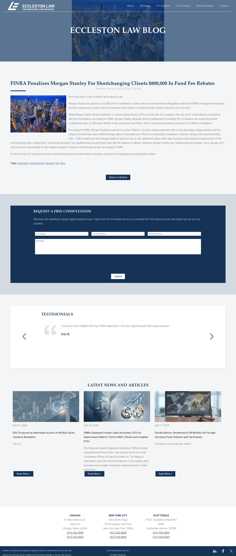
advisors (50, 163)
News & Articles (205, 5)
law (57, 163)
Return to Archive (118, 177)
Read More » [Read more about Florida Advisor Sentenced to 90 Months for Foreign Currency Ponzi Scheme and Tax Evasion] (165, 473)
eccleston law (36, 163)
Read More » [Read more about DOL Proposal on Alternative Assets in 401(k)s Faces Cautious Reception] (23, 473)
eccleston (23, 163)
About (130, 5)
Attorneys (145, 5)
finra (62, 163)
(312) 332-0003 (75, 537)
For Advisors (163, 5)
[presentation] (58, 263)
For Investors (183, 5)
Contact (224, 5)
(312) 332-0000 (75, 532)
